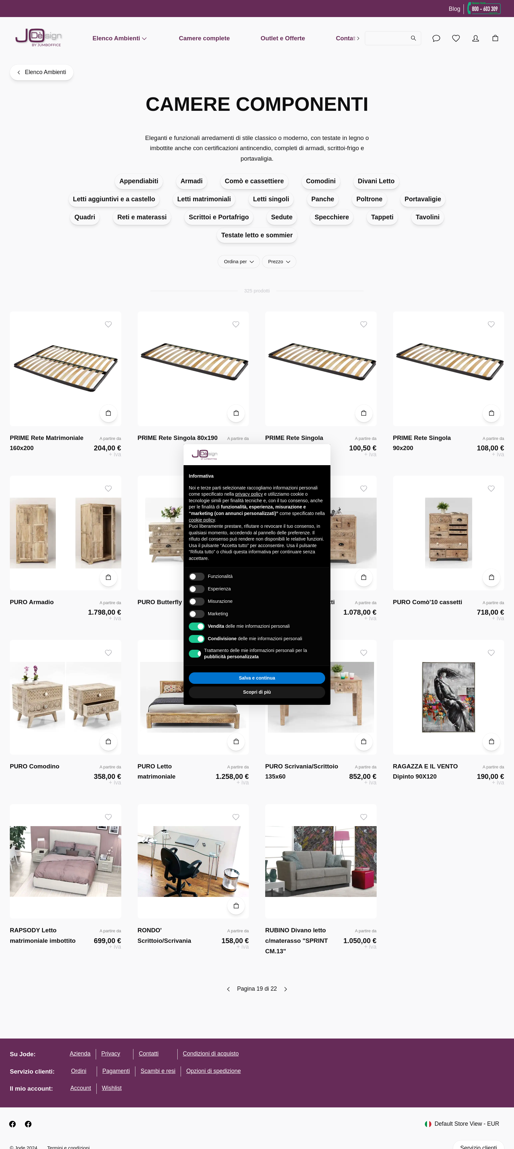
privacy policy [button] (249, 494)
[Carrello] (495, 38)
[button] (322, 454)
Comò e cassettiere (254, 181)
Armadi (192, 181)
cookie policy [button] (202, 520)
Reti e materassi (142, 217)
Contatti (347, 38)
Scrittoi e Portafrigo (219, 217)
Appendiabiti (138, 181)
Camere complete (204, 38)
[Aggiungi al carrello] (108, 413)
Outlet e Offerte (282, 38)
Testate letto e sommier (257, 235)
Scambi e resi (158, 1071)
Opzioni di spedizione (213, 1071)
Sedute (281, 217)
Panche (322, 199)
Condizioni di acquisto (211, 1053)
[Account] (436, 38)
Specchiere (332, 217)
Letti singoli (271, 199)
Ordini (79, 1071)
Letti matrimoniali (204, 199)
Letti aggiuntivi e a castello (114, 199)
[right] (358, 38)
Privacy (110, 1053)
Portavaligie (423, 199)
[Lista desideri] (456, 38)
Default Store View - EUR (462, 1124)
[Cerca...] (393, 38)
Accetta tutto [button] (292, 678)
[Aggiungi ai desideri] (108, 324)
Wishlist (112, 1088)
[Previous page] (228, 989)
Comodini (320, 181)
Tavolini (428, 217)
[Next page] (285, 989)
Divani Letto (376, 181)
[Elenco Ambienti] (41, 72)
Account (80, 1088)
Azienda (80, 1053)
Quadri (84, 217)
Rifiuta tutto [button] (222, 678)
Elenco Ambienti (120, 38)
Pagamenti (116, 1071)
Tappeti (382, 217)
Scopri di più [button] (257, 692)
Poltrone (369, 199)
